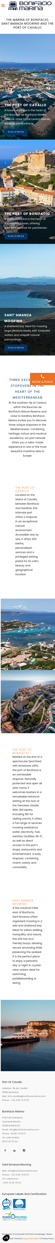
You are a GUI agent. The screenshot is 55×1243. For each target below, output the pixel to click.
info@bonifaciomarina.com (24, 1129)
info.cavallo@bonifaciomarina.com (27, 1096)
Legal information (31, 1238)
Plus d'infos (16, 131)
